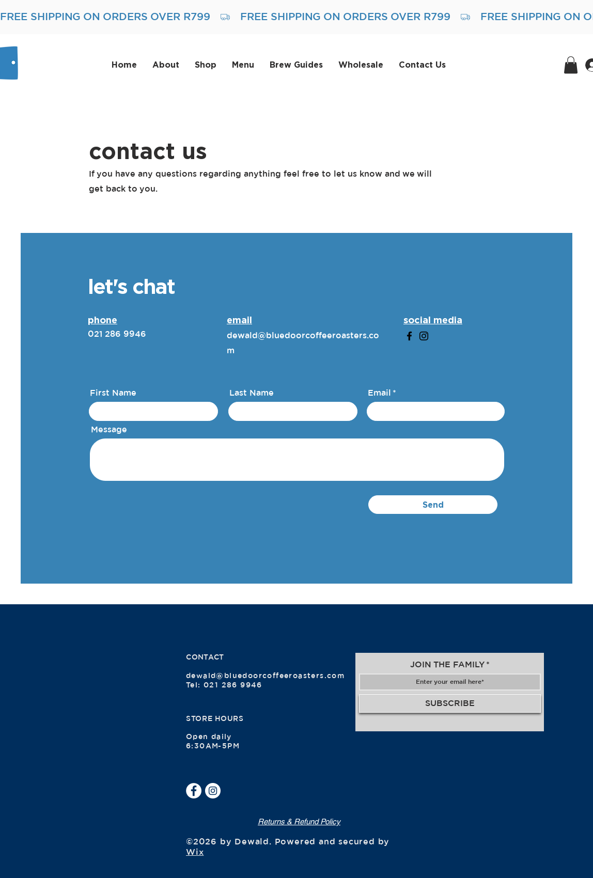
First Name (113, 393)
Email (379, 393)
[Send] (432, 504)
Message (109, 430)
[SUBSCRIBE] (450, 703)
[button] (571, 64)
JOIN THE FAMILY (447, 665)
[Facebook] (409, 336)
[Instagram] (424, 336)
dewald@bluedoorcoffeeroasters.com (265, 676)
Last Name (251, 393)
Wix (195, 852)
